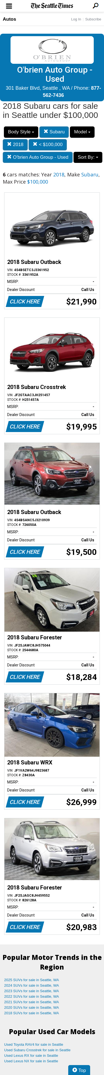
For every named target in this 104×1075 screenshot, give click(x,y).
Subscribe (93, 19)
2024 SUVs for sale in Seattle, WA (31, 985)
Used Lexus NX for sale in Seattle (31, 1061)
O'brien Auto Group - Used (38, 157)
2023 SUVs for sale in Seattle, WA (31, 991)
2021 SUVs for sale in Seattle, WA (31, 1002)
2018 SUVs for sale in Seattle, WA (31, 1013)
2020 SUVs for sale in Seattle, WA (31, 1007)
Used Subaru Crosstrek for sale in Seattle (37, 1050)
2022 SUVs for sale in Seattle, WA (31, 996)
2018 (15, 144)
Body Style (21, 131)
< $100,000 (47, 144)
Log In (76, 19)
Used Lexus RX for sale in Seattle (31, 1055)
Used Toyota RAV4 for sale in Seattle (33, 1044)
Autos (9, 19)
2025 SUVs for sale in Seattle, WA (31, 980)
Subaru (54, 131)
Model (82, 131)
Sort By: (88, 157)
